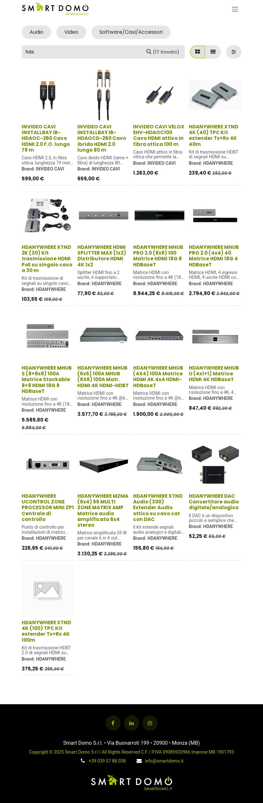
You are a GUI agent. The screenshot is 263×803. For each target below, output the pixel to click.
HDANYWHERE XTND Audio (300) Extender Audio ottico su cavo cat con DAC (157, 508)
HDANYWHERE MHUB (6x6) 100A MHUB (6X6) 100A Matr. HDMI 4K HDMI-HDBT (103, 376)
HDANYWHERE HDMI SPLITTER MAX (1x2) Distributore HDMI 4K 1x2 (101, 256)
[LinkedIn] (131, 723)
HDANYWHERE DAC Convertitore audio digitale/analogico (214, 502)
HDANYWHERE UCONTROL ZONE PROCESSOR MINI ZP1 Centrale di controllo (48, 508)
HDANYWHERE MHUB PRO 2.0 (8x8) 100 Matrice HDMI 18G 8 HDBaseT (158, 256)
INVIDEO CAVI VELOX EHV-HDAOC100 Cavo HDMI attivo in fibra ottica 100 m (158, 135)
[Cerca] (163, 52)
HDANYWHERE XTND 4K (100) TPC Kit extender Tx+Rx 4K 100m (46, 631)
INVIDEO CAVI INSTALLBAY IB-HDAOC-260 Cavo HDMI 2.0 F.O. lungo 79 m (46, 138)
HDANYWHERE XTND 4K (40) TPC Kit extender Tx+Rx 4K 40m (213, 135)
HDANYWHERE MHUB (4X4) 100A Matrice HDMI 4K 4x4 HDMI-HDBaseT (158, 376)
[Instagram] (150, 723)
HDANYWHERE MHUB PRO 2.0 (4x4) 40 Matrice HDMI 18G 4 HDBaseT (214, 256)
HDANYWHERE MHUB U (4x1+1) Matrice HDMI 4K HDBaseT (214, 373)
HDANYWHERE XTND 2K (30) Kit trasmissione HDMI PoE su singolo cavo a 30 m (47, 259)
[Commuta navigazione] (235, 9)
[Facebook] (113, 723)
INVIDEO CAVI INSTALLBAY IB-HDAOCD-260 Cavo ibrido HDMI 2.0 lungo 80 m (101, 138)
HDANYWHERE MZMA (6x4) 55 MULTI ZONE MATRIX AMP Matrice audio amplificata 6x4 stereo (102, 510)
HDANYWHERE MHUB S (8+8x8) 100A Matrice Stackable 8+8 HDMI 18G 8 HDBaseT (47, 379)
